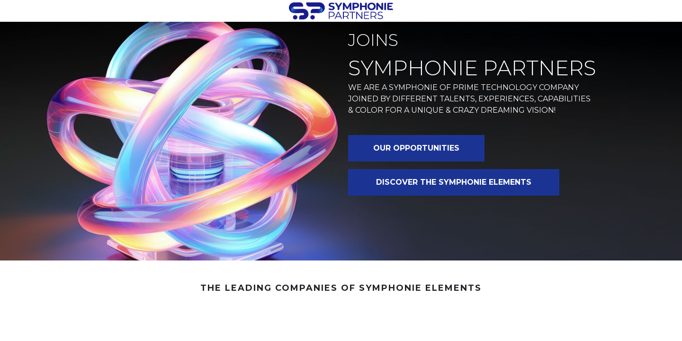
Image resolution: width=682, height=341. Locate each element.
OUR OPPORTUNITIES (416, 148)
